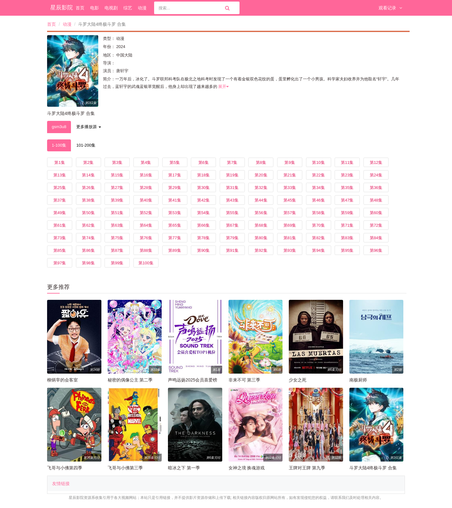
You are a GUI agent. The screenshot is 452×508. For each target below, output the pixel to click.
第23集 (347, 175)
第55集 (232, 212)
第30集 (203, 187)
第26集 (88, 187)
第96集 (376, 250)
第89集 (174, 250)
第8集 (261, 162)
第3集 (117, 162)
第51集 (117, 212)
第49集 (59, 212)
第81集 (289, 237)
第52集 (146, 212)
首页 (80, 7)
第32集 (261, 187)
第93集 (289, 250)
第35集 (347, 187)
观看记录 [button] (390, 7)
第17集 (174, 175)
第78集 (203, 237)
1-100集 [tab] (59, 145)
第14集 (88, 175)
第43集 (232, 200)
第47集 (347, 200)
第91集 (232, 250)
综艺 (127, 7)
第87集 (117, 250)
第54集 (203, 212)
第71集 (347, 225)
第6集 (203, 162)
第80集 (261, 237)
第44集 (261, 200)
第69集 (289, 225)
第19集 (232, 175)
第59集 (347, 212)
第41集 (174, 200)
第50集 (88, 212)
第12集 (376, 162)
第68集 (261, 225)
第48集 (376, 200)
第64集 (146, 225)
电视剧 (111, 7)
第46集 (318, 200)
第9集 (289, 162)
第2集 (88, 162)
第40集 (146, 200)
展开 (223, 86)
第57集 (289, 212)
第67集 (232, 225)
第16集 (146, 175)
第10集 (318, 162)
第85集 (59, 250)
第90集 (203, 250)
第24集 (376, 175)
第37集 (59, 200)
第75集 (117, 237)
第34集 (318, 187)
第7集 (232, 162)
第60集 (376, 212)
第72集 (376, 225)
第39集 (117, 200)
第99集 (117, 263)
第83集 (347, 237)
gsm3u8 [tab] (59, 126)
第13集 (59, 175)
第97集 (59, 263)
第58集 (318, 212)
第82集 (318, 237)
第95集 (347, 250)
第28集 (146, 187)
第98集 (88, 263)
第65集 (174, 225)
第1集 (59, 162)
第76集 (146, 237)
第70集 (318, 225)
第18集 (203, 175)
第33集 (289, 187)
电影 (94, 7)
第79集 (232, 237)
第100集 (145, 263)
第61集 (59, 225)
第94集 (318, 250)
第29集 (174, 187)
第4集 (146, 162)
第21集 (289, 175)
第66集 (203, 225)
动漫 (142, 7)
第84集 (376, 237)
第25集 (59, 187)
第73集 (59, 237)
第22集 (318, 175)
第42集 (203, 200)
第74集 (88, 237)
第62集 (88, 225)
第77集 (174, 237)
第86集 (88, 250)
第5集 (175, 162)
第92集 (261, 250)
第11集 (347, 162)
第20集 (261, 175)
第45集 (289, 200)
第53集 (174, 212)
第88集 (146, 250)
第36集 (376, 187)
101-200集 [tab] (85, 145)
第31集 (232, 187)
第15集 (117, 175)
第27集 (117, 187)
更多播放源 (88, 126)
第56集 (261, 212)
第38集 (88, 200)
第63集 (117, 225)
